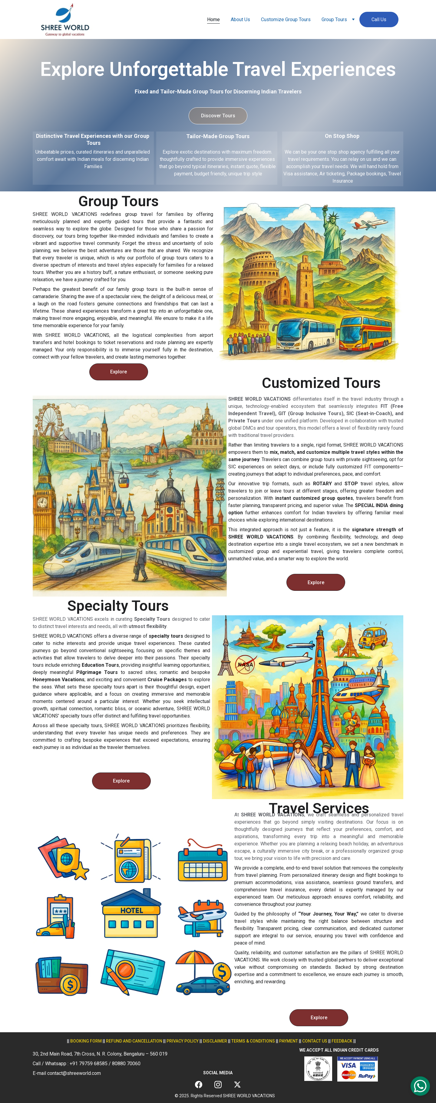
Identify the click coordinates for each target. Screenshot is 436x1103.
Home (213, 19)
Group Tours (334, 19)
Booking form (86, 1041)
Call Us (379, 19)
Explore (118, 372)
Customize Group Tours (286, 19)
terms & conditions (253, 1041)
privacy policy (183, 1041)
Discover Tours (218, 116)
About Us (240, 19)
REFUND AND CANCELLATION (134, 1041)
